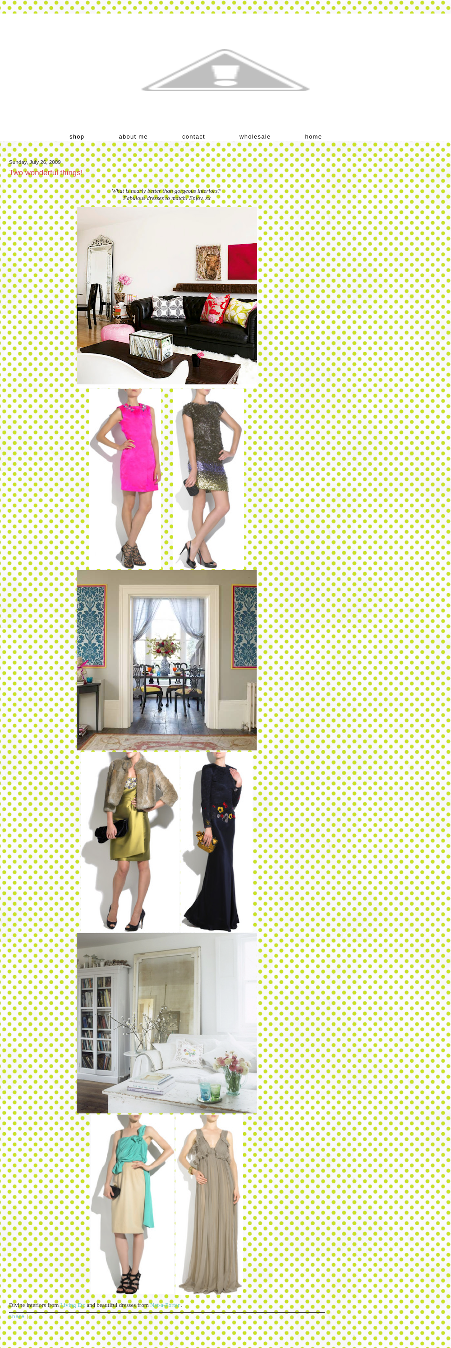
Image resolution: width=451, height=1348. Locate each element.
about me (133, 136)
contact (193, 136)
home (313, 136)
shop (76, 136)
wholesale (255, 136)
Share (17, 1316)
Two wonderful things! (46, 172)
